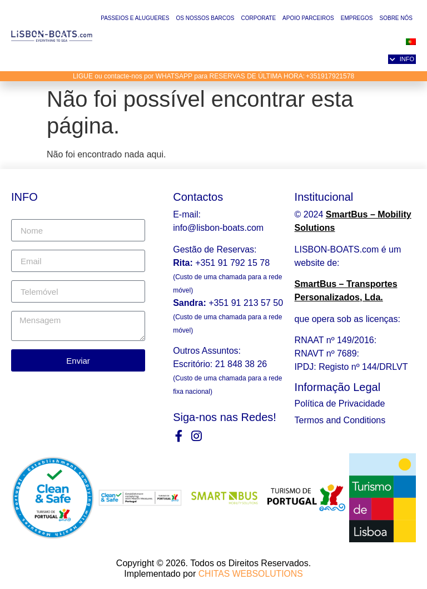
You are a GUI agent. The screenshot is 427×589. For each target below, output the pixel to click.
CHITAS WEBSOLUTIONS (250, 573)
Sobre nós (396, 18)
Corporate (258, 18)
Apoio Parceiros (308, 18)
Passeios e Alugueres (135, 18)
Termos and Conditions (340, 420)
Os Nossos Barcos (205, 18)
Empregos (357, 18)
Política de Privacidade (340, 403)
